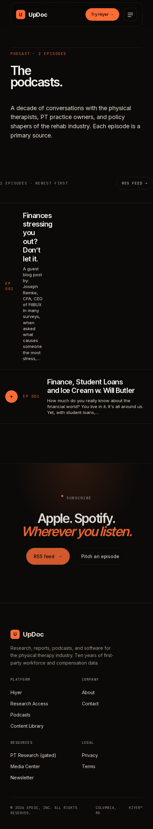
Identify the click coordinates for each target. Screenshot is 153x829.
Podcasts (20, 715)
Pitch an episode (100, 558)
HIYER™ (136, 807)
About (88, 692)
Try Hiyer (102, 14)
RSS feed (48, 557)
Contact (90, 703)
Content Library (27, 726)
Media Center (25, 766)
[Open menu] (130, 14)
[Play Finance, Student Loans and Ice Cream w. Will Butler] (11, 396)
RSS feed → (134, 183)
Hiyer (16, 692)
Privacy (90, 755)
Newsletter (22, 777)
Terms (88, 766)
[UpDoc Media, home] (31, 14)
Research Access (29, 703)
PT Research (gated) (33, 755)
